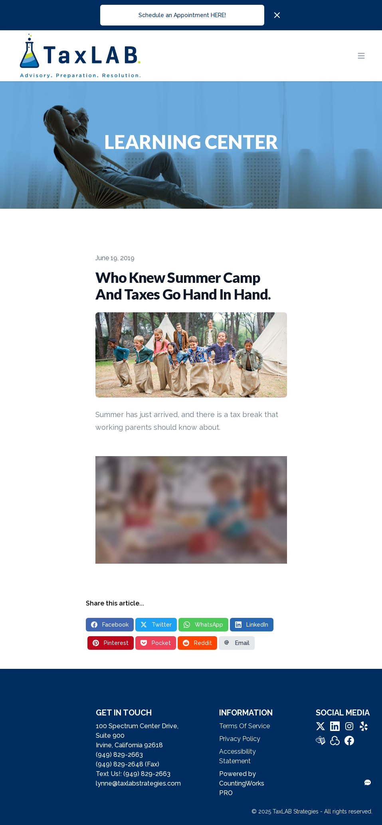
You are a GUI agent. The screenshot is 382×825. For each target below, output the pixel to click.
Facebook (110, 624)
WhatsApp (203, 624)
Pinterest (111, 643)
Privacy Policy (239, 739)
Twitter (156, 624)
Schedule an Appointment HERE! (182, 15)
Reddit (197, 643)
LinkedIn (251, 624)
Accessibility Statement (237, 756)
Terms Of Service (244, 726)
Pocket (156, 643)
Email (236, 643)
